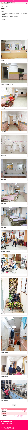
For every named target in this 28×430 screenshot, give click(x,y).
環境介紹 (4, 413)
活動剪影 (4, 415)
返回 (14, 405)
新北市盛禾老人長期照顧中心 (11, 3)
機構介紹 (4, 411)
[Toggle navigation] (26, 3)
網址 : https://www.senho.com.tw (7, 428)
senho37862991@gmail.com (8, 427)
